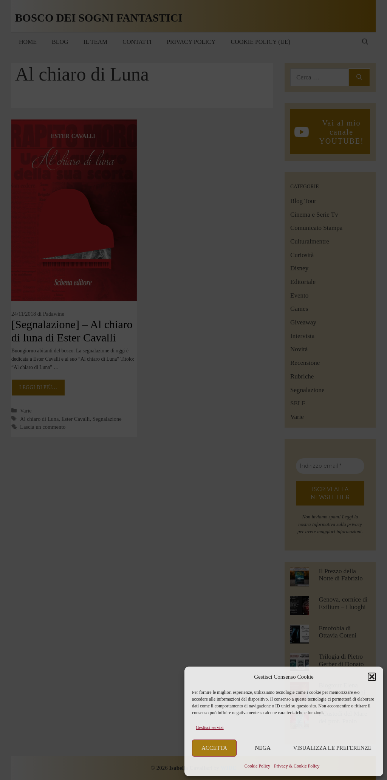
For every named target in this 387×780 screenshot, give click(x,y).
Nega (263, 748)
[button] (372, 677)
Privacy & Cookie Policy (296, 766)
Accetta (214, 748)
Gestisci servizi (210, 727)
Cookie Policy (257, 766)
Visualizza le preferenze (332, 748)
